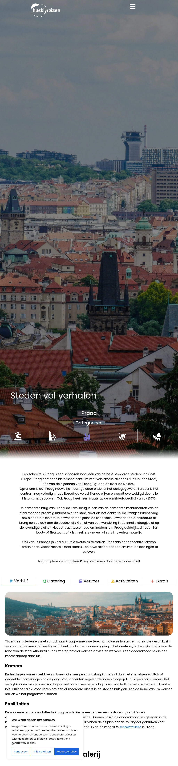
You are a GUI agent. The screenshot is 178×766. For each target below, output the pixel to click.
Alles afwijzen (42, 751)
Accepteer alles (66, 751)
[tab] (18, 581)
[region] (45, 736)
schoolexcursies (131, 727)
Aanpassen (21, 751)
